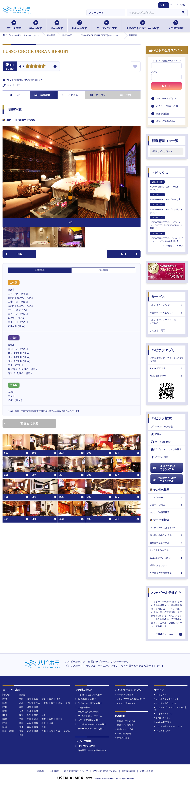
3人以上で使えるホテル (166, 558)
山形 (36, 699)
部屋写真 (42, 95)
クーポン (98, 95)
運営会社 (41, 771)
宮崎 (58, 731)
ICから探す (57, 25)
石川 (21, 711)
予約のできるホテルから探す (142, 25)
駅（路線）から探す (85, 699)
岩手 (44, 699)
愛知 (21, 715)
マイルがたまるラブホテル (88, 716)
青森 (21, 699)
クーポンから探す (106, 25)
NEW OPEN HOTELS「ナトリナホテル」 (166, 208)
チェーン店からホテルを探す (89, 728)
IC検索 (156, 434)
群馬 (68, 703)
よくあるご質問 (166, 330)
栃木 (53, 703)
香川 (21, 727)
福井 (36, 711)
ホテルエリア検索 (162, 426)
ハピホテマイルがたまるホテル (164, 479)
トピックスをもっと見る (171, 246)
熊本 (44, 731)
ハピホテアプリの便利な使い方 (130, 699)
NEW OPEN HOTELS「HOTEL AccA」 (164, 185)
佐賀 (29, 731)
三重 (44, 715)
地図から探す (79, 25)
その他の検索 (175, 25)
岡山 (21, 723)
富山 (29, 711)
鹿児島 (67, 731)
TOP (14, 95)
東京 (21, 703)
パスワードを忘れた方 (167, 106)
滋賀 (44, 719)
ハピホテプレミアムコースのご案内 (166, 321)
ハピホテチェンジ (163, 714)
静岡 (36, 715)
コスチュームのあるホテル (166, 527)
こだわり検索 (159, 457)
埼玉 (38, 703)
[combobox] (153, 12)
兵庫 (29, 719)
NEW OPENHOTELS (85, 746)
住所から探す (13, 25)
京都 (36, 719)
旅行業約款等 (128, 771)
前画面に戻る (21, 423)
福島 (58, 699)
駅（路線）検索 (160, 442)
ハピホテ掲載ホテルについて (168, 726)
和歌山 (59, 719)
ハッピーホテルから (166, 592)
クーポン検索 (166, 497)
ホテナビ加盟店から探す (87, 720)
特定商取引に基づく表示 (105, 771)
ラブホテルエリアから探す (166, 449)
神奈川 (30, 703)
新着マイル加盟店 (124, 725)
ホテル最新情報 (123, 733)
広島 (29, 723)
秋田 (29, 699)
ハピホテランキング (166, 305)
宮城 (51, 699)
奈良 (51, 719)
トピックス (159, 173)
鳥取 (36, 723)
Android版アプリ (166, 376)
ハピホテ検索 (161, 418)
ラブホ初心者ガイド (125, 695)
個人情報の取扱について (76, 771)
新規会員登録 (162, 113)
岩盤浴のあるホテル (166, 542)
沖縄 (21, 735)
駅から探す (35, 25)
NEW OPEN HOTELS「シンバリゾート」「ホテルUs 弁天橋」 (166, 237)
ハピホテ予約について (165, 703)
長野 (36, 707)
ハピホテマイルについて (166, 312)
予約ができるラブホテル (87, 712)
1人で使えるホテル (166, 550)
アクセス (70, 95)
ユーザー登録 (177, 5)
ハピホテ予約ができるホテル (164, 468)
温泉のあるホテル (166, 565)
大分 (51, 731)
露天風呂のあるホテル (166, 535)
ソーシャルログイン (166, 98)
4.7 (21, 66)
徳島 (29, 727)
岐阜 (29, 715)
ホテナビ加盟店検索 (166, 512)
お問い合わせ (146, 771)
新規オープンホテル (125, 721)
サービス (158, 297)
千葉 (46, 703)
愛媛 (36, 727)
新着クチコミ (122, 738)
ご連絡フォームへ (164, 634)
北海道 (22, 695)
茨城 (60, 703)
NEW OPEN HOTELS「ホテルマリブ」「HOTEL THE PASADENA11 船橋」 (166, 223)
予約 (125, 95)
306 (14, 254)
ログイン (166, 86)
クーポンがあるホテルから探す (90, 724)
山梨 (29, 707)
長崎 (36, 731)
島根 (44, 723)
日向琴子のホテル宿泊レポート (90, 750)
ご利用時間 (103, 270)
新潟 (21, 707)
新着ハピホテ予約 (124, 729)
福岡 (21, 731)
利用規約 (54, 771)
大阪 (21, 719)
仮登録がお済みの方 (166, 121)
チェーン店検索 (166, 505)
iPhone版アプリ (166, 368)
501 (129, 254)
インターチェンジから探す (88, 695)
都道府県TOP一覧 (165, 141)
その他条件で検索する (166, 573)
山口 (51, 723)
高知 (44, 727)
